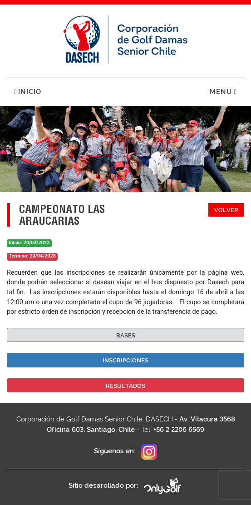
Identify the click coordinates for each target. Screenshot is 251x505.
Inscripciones (125, 360)
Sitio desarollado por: (125, 486)
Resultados (125, 385)
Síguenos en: (125, 452)
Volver (226, 210)
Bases (125, 335)
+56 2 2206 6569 (178, 430)
